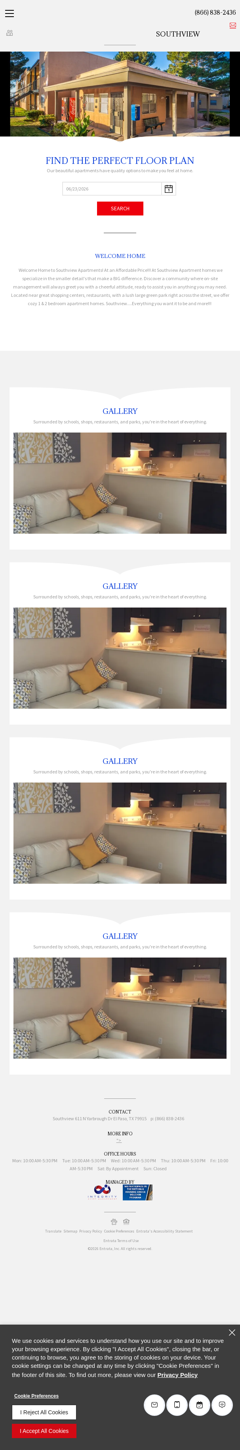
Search (120, 208)
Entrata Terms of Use (121, 1240)
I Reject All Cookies (44, 1412)
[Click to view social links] (9, 32)
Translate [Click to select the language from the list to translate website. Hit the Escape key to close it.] (53, 1231)
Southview (178, 34)
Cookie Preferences (36, 1396)
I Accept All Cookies (44, 1431)
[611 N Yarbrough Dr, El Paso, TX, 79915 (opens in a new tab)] (111, 1119)
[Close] (232, 1332)
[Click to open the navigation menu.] (9, 13)
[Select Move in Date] (112, 189)
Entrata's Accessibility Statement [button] (164, 1231)
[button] (114, 1222)
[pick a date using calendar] (169, 189)
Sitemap (70, 1231)
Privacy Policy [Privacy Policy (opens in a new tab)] (90, 1231)
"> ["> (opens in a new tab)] (119, 1140)
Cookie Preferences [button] (119, 1231)
